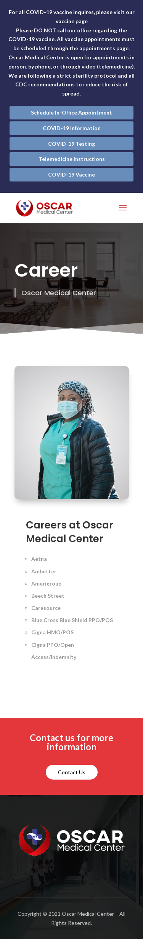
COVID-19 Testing (71, 143)
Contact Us (71, 772)
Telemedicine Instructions (72, 159)
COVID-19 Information (72, 128)
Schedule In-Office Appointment (71, 112)
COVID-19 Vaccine (71, 174)
